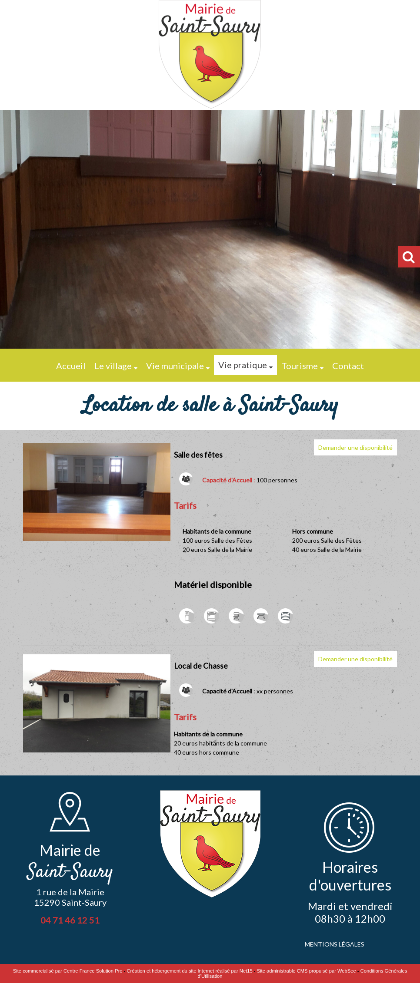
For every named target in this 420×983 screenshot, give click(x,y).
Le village (113, 365)
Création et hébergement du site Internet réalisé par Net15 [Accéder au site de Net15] (190, 970)
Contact (348, 365)
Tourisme (299, 365)
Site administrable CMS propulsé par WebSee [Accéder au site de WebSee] (306, 970)
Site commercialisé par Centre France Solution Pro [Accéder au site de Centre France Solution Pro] (68, 970)
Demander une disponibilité (355, 447)
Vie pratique (242, 365)
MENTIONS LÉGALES (334, 944)
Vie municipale (175, 365)
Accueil (71, 365)
